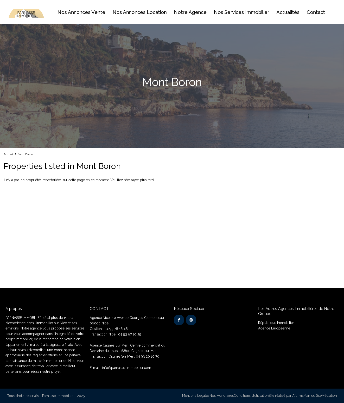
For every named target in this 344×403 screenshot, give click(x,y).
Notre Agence (190, 12)
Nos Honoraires (222, 395)
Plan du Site (313, 395)
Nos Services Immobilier (241, 12)
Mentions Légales (196, 395)
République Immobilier (276, 323)
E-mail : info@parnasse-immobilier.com (120, 368)
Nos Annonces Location (140, 12)
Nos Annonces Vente (81, 12)
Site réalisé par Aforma (286, 395)
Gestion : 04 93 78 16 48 (109, 329)
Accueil (8, 154)
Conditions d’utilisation (251, 395)
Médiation (329, 395)
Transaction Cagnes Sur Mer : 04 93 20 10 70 (124, 356)
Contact (316, 12)
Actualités (287, 12)
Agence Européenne (274, 328)
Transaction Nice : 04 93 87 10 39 (115, 334)
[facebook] (179, 320)
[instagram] (191, 320)
